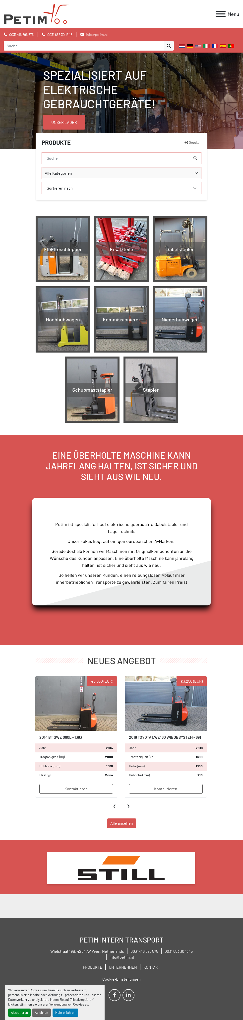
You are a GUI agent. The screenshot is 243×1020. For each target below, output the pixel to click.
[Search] (84, 46)
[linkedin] (128, 995)
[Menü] (221, 14)
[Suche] (117, 158)
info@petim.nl (97, 34)
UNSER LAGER (64, 122)
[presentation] (115, 805)
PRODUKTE (92, 967)
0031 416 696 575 (21, 34)
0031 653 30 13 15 (59, 34)
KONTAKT (151, 967)
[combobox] (121, 173)
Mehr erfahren (65, 1013)
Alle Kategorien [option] (58, 173)
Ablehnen (41, 1013)
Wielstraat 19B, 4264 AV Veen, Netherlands (87, 951)
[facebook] (115, 995)
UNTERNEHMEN (123, 967)
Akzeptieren (19, 1013)
